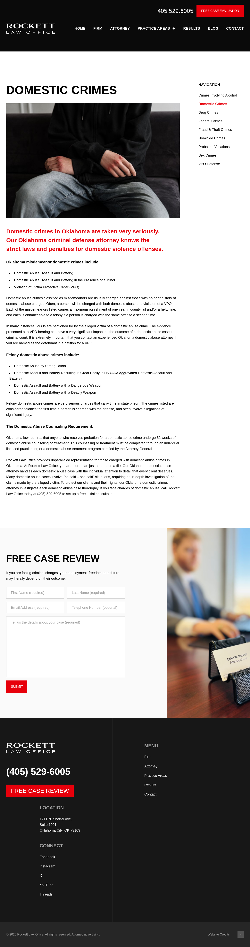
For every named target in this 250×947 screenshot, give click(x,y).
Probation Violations (214, 147)
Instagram (47, 866)
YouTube (47, 885)
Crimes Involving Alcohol (217, 95)
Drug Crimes (208, 112)
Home (80, 28)
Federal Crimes (210, 121)
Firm (97, 28)
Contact (235, 28)
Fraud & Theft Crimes (215, 130)
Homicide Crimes (211, 138)
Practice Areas (157, 28)
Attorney (120, 28)
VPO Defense (209, 164)
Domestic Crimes (212, 104)
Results (191, 28)
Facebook (47, 857)
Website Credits (219, 934)
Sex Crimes (207, 155)
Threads (46, 894)
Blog (213, 28)
